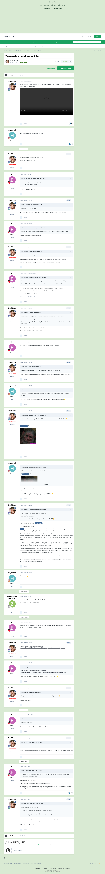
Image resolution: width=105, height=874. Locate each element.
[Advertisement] (52, 21)
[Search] (81, 42)
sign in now (40, 844)
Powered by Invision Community (52, 871)
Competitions (8, 46)
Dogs (49, 42)
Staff (55, 46)
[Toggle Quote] (22, 178)
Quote (25, 123)
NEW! (24, 42)
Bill (12, 174)
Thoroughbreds (33, 42)
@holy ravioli (24, 426)
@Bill (22, 529)
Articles (29, 46)
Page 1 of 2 (21, 75)
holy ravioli (12, 130)
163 (12, 188)
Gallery (41, 46)
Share (57, 61)
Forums (22, 46)
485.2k (12, 95)
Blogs (35, 46)
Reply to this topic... (19, 850)
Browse (7, 42)
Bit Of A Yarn (9, 37)
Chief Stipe (15, 60)
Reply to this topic (66, 68)
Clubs (15, 46)
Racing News (57, 42)
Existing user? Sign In (86, 36)
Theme (45, 868)
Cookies (67, 868)
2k (12, 144)
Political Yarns (16, 42)
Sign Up (97, 36)
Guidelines (48, 46)
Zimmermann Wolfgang (12, 597)
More (65, 42)
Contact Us (61, 868)
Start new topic (51, 68)
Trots (42, 42)
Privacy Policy (53, 868)
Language (38, 868)
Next (11, 75)
